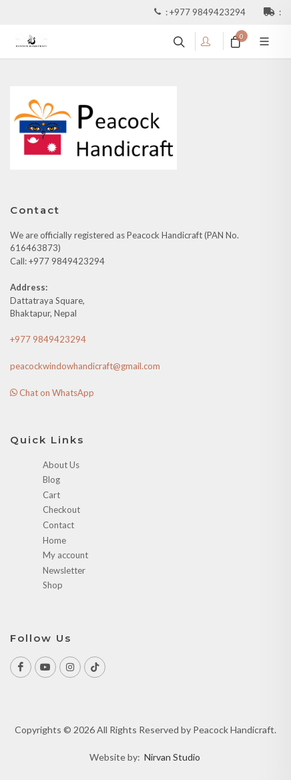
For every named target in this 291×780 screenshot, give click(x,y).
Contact (58, 525)
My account (65, 555)
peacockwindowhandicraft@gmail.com (85, 366)
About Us (61, 464)
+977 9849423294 (209, 12)
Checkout (61, 509)
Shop (53, 585)
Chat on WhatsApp (52, 392)
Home (54, 540)
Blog (51, 479)
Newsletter (64, 570)
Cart (51, 495)
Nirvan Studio (172, 757)
